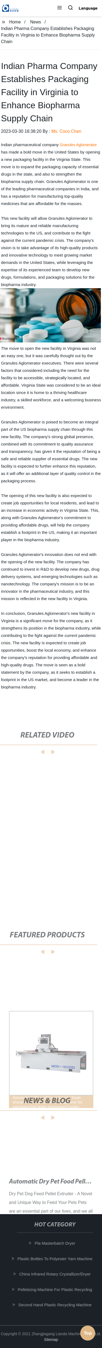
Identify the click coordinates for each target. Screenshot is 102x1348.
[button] (59, 8)
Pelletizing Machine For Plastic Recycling (55, 1289)
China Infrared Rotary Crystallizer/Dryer (55, 1274)
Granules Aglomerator (78, 145)
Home (15, 22)
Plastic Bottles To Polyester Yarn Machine (55, 1258)
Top (88, 1333)
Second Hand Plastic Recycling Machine (55, 1304)
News (35, 22)
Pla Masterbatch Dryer (55, 1243)
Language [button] (88, 8)
